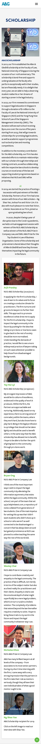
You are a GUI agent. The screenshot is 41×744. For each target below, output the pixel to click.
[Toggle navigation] (36, 4)
